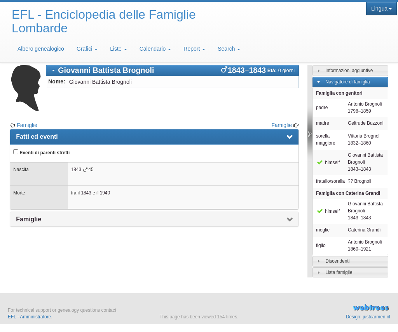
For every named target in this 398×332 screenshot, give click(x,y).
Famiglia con (348, 193)
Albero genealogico (40, 49)
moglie (323, 230)
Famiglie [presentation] (28, 219)
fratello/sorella (330, 181)
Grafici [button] (87, 49)
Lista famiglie (338, 272)
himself (328, 162)
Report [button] (194, 49)
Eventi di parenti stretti (41, 152)
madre (322, 123)
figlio (320, 245)
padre (322, 107)
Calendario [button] (155, 49)
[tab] (172, 70)
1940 (105, 193)
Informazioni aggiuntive (349, 70)
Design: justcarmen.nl (368, 317)
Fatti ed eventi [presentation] (37, 136)
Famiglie (27, 125)
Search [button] (229, 49)
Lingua (381, 8)
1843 (76, 169)
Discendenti (337, 260)
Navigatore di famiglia (347, 82)
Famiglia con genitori (339, 93)
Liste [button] (118, 49)
